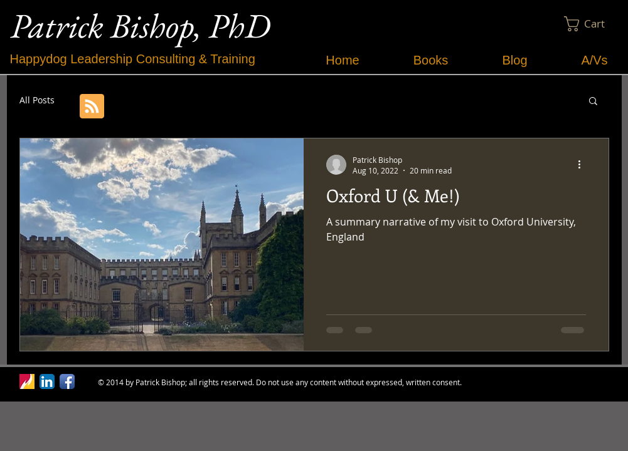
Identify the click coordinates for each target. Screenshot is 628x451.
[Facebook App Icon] (67, 381)
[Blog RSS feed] (92, 107)
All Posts (37, 100)
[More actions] (584, 164)
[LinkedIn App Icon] (47, 381)
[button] (592, 23)
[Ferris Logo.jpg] (27, 381)
